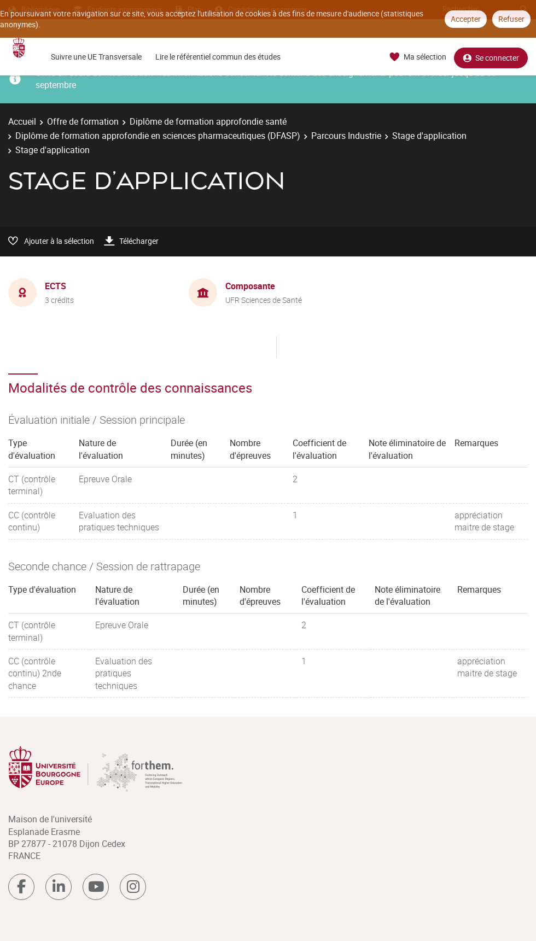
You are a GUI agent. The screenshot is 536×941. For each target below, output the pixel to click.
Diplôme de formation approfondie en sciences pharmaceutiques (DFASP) (157, 136)
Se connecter (491, 57)
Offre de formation (83, 121)
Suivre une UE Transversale (96, 56)
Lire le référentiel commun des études (218, 56)
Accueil (22, 121)
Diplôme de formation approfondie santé (208, 121)
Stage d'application (429, 136)
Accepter (466, 19)
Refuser (511, 19)
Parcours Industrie (346, 136)
